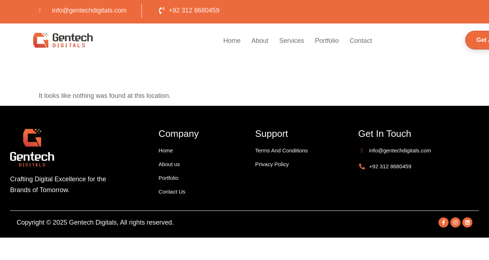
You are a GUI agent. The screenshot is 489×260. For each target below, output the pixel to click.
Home (232, 41)
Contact (361, 41)
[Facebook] (409, 9)
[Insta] (425, 9)
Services (291, 41)
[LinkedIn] (441, 9)
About (260, 41)
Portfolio (327, 41)
